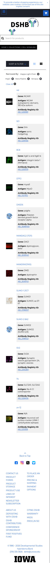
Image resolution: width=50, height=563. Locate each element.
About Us (11, 510)
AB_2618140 (23, 255)
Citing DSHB (33, 510)
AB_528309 (23, 169)
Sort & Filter (17, 64)
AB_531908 (23, 429)
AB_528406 (23, 398)
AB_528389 (23, 112)
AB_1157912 (23, 195)
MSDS (30, 517)
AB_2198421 (23, 338)
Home (4, 47)
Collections (14, 47)
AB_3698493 (23, 226)
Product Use (13, 490)
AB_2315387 (23, 369)
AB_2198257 (23, 310)
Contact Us (12, 473)
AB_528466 (23, 141)
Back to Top (25, 453)
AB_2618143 (23, 281)
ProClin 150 (33, 521)
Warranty (32, 514)
